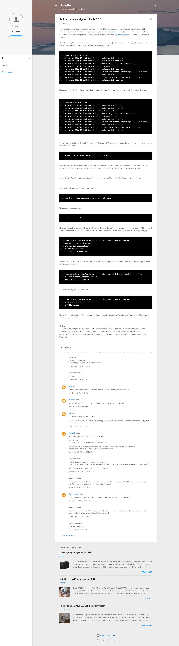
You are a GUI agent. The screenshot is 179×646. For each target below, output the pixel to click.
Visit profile (16, 37)
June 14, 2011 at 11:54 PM (78, 530)
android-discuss (123, 35)
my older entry (110, 32)
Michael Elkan (111, 640)
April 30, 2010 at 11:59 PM (78, 407)
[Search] (155, 6)
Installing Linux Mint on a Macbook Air (77, 579)
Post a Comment (68, 535)
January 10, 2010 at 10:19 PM (79, 366)
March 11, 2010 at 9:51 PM (78, 393)
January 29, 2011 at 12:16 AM (79, 516)
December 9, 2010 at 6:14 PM (79, 487)
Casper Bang (73, 494)
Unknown (72, 400)
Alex (70, 386)
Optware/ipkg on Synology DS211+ (75, 552)
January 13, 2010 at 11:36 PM (79, 380)
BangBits (66, 5)
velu (70, 413)
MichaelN (72, 433)
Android (68, 348)
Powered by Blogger (106, 635)
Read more (147, 572)
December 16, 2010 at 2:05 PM (80, 501)
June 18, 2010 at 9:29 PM (78, 426)
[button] (150, 19)
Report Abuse (7, 72)
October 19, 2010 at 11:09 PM (79, 472)
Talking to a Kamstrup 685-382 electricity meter (82, 606)
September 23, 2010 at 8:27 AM (80, 452)
